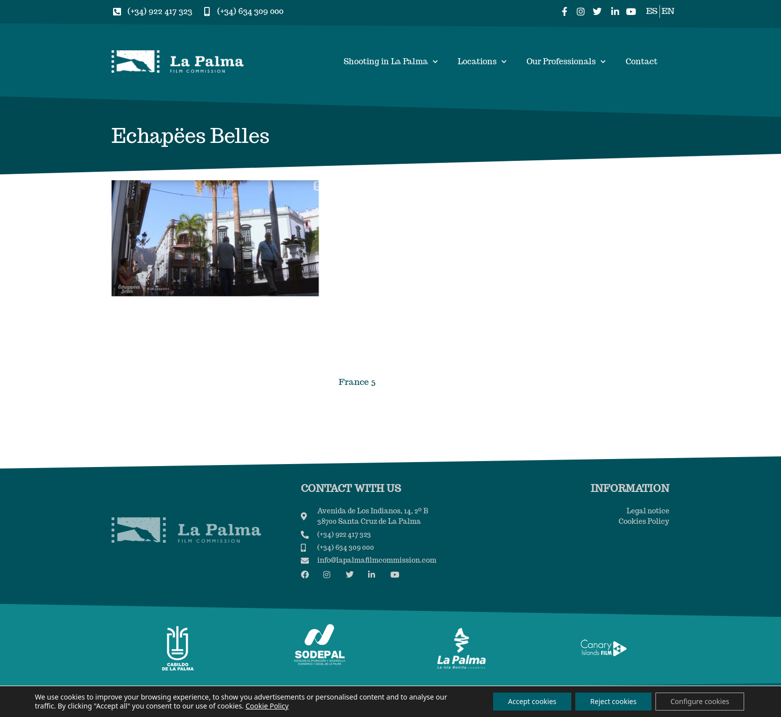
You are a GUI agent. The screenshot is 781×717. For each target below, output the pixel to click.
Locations (482, 61)
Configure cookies (699, 701)
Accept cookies (532, 701)
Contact (641, 61)
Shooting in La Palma (391, 61)
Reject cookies (613, 701)
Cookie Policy (267, 706)
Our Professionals (566, 61)
